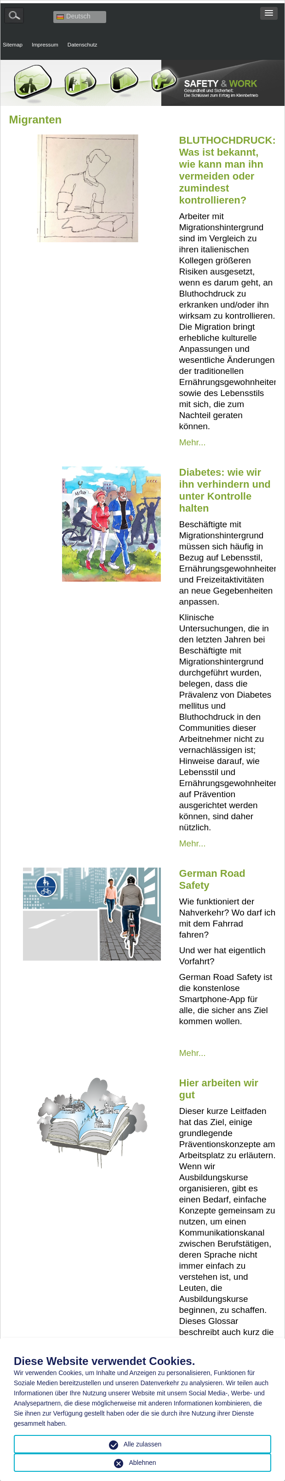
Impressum (45, 44)
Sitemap (13, 44)
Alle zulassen (143, 1444)
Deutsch (74, 16)
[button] (269, 13)
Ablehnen (142, 1462)
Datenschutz (82, 44)
